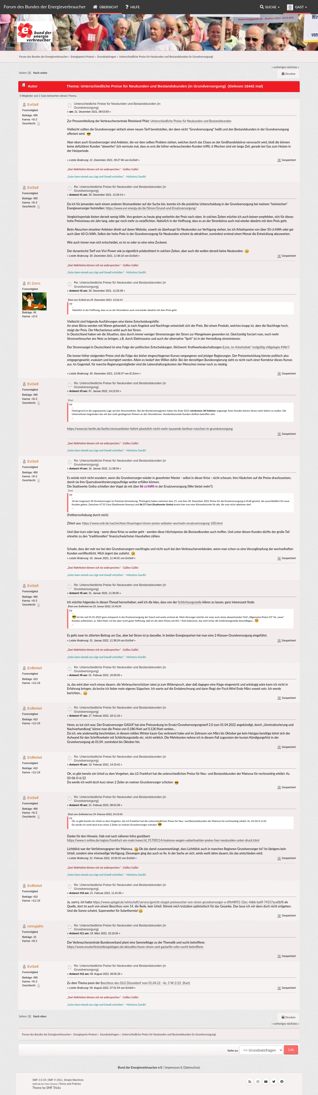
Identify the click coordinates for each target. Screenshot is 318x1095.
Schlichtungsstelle (190, 602)
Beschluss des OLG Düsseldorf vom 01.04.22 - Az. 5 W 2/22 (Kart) (145, 983)
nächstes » (293, 67)
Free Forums (50, 1084)
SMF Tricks (53, 1088)
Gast (297, 7)
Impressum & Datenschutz (182, 1067)
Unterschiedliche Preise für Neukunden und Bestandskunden (190, 121)
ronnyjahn (35, 926)
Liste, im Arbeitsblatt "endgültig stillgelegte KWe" (255, 347)
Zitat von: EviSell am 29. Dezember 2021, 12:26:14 (95, 299)
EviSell (33, 104)
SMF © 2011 (55, 1079)
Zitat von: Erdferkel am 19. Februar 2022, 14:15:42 (95, 814)
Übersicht (105, 7)
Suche (270, 7)
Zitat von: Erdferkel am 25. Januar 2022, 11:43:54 (94, 606)
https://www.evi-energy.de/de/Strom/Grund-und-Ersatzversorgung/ (151, 208)
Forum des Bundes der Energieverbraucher (45, 6)
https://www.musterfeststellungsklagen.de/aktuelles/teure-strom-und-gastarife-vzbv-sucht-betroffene (135, 947)
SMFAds (36, 1084)
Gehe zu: (232, 1050)
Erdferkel (34, 668)
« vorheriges (279, 67)
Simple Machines (74, 1079)
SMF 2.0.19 (39, 1079)
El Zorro (33, 283)
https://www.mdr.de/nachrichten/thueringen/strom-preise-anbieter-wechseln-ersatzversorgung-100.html (152, 523)
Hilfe (132, 7)
